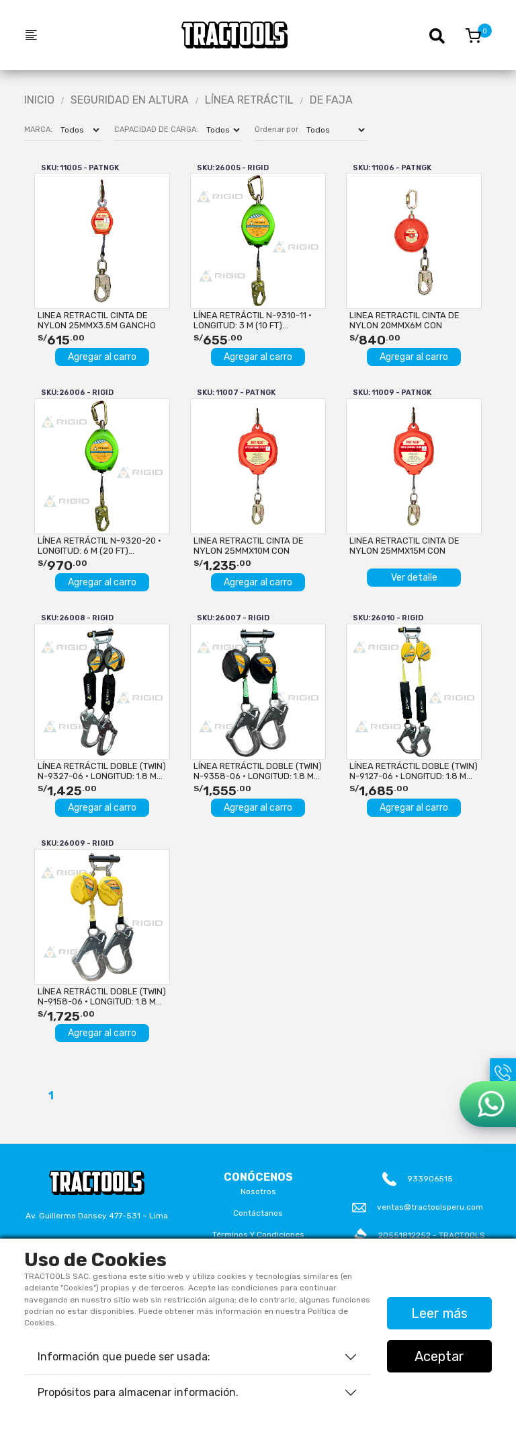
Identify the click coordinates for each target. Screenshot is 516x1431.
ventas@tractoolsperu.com (430, 1207)
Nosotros (258, 1191)
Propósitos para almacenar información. (138, 1392)
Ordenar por (276, 129)
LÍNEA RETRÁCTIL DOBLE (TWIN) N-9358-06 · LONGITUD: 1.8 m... (258, 771)
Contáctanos (258, 1213)
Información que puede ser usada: (124, 1356)
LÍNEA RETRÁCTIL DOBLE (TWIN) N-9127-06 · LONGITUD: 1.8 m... (413, 771)
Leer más (439, 1313)
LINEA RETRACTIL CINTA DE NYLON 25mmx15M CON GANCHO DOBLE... (404, 546)
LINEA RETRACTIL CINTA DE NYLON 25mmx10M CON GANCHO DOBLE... (249, 546)
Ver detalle (414, 577)
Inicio (39, 100)
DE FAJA (331, 100)
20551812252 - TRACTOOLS (431, 1235)
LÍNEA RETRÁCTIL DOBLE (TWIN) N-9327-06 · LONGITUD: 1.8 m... (102, 771)
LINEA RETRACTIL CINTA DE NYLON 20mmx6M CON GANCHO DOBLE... (404, 320)
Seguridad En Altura (130, 100)
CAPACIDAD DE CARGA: (156, 129)
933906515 (430, 1178)
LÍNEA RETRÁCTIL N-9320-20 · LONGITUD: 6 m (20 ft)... (99, 546)
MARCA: (38, 129)
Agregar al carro (102, 357)
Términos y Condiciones (258, 1234)
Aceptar (439, 1356)
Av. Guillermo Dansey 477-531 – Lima (97, 1215)
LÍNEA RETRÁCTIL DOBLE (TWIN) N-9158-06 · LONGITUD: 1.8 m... (102, 996)
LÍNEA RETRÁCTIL (249, 100)
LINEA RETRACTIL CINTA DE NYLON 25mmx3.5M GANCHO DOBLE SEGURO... (97, 320)
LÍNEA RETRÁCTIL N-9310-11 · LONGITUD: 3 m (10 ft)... (253, 320)
